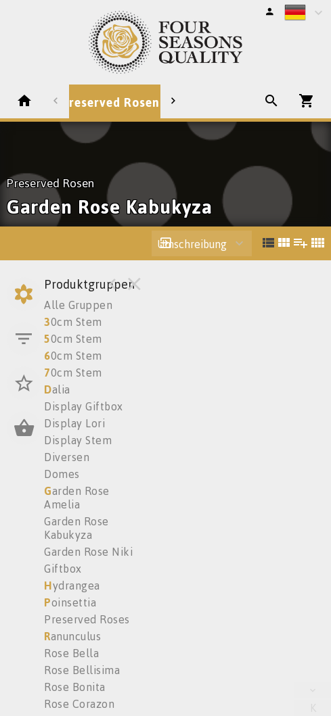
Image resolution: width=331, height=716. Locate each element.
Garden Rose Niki (88, 551)
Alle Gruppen (78, 305)
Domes (62, 474)
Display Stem (78, 440)
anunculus (72, 636)
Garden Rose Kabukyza (76, 528)
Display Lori (74, 423)
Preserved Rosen (111, 102)
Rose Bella (71, 653)
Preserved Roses (87, 619)
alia (57, 389)
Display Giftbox (83, 406)
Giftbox (63, 568)
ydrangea (72, 585)
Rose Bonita (75, 687)
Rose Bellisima (82, 670)
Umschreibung (192, 244)
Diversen (66, 457)
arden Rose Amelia (77, 497)
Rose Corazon (79, 704)
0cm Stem (73, 322)
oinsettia (70, 602)
